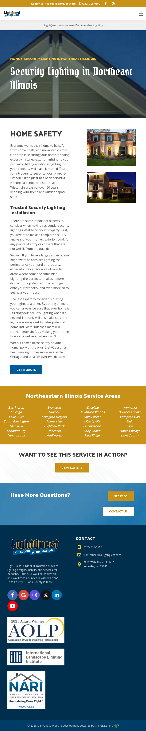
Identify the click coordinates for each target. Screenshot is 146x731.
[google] (113, 3)
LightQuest (44, 725)
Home (15, 58)
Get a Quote (26, 369)
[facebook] (105, 3)
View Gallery (72, 467)
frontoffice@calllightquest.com (55, 3)
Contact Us (118, 511)
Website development (65, 725)
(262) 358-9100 (91, 3)
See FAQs (121, 496)
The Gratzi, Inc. (106, 725)
